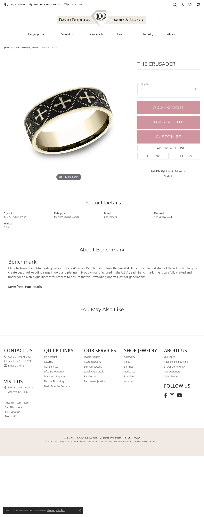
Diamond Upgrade (54, 376)
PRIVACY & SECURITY (86, 437)
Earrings (128, 366)
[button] (175, 4)
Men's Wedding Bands (27, 47)
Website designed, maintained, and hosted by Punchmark (131, 441)
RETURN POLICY (132, 437)
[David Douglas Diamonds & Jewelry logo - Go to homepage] (101, 18)
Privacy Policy (56, 510)
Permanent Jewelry (94, 381)
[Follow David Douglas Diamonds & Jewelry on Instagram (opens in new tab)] (172, 395)
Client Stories (171, 376)
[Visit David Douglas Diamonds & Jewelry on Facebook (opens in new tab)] (166, 395)
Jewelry (147, 34)
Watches (128, 381)
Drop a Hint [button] (168, 122)
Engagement (38, 34)
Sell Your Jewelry (93, 366)
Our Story (169, 357)
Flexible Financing (54, 381)
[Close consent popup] (80, 510)
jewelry (8, 47)
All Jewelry (129, 357)
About (171, 34)
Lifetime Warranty (54, 371)
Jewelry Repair (92, 357)
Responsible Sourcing (176, 361)
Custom (123, 34)
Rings (127, 361)
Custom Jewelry (92, 361)
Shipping (153, 156)
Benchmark (110, 216)
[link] (14, 4)
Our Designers (172, 371)
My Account (50, 357)
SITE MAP (68, 437)
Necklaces (129, 371)
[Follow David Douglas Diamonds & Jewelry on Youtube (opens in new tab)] (179, 395)
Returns (184, 156)
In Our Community (174, 366)
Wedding (67, 34)
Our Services (51, 366)
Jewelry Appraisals (94, 371)
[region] (68, 120)
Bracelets (129, 376)
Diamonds (95, 34)
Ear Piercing (90, 376)
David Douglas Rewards (57, 386)
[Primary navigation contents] (102, 34)
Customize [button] (169, 136)
